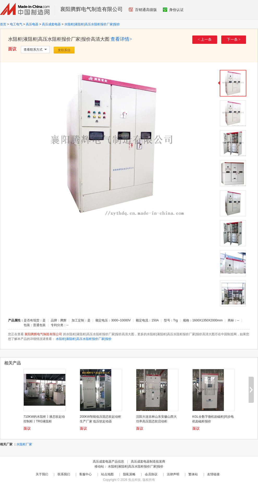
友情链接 (213, 474)
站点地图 (107, 474)
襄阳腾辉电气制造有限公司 (91, 9)
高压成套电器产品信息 (108, 461)
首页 (3, 24)
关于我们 (42, 474)
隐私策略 (129, 474)
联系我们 (64, 474)
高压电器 (32, 24)
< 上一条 (205, 39)
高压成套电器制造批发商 (148, 461)
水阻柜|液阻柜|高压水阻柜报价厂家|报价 (92, 24)
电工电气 (16, 24)
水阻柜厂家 (24, 444)
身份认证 (173, 10)
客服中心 (85, 474)
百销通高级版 (143, 10)
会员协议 (151, 474)
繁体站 (193, 474)
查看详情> (121, 39)
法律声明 (173, 474)
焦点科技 (134, 480)
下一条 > (234, 39)
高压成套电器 (51, 24)
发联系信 (64, 50)
